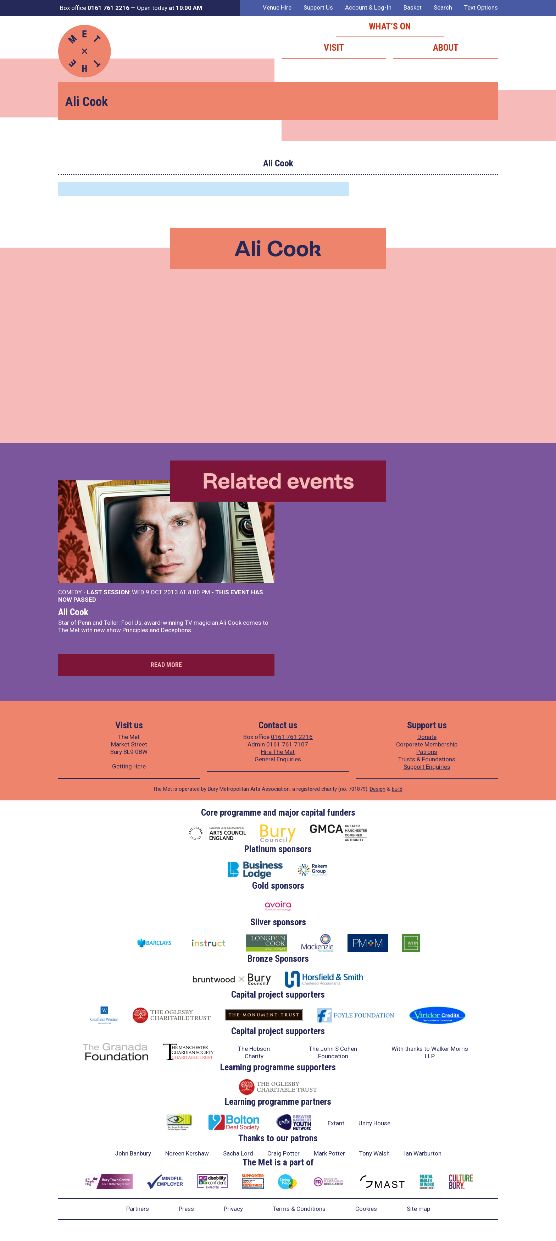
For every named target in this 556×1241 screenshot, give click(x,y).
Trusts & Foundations (426, 759)
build (397, 789)
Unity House (374, 1123)
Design (377, 789)
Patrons (426, 751)
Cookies (366, 1208)
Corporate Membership (426, 744)
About (445, 47)
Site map (418, 1208)
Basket (413, 7)
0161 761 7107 (287, 744)
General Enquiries (278, 759)
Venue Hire (277, 7)
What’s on (390, 26)
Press (186, 1208)
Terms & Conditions (299, 1208)
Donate (427, 736)
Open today (169, 7)
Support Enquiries (427, 766)
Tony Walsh (374, 1153)
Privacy (233, 1208)
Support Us (318, 7)
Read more (166, 664)
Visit (334, 47)
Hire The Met (278, 751)
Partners (137, 1208)
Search (443, 7)
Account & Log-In (368, 7)
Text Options (481, 7)
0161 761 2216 (292, 736)
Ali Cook (73, 612)
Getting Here (129, 766)
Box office (94, 7)
